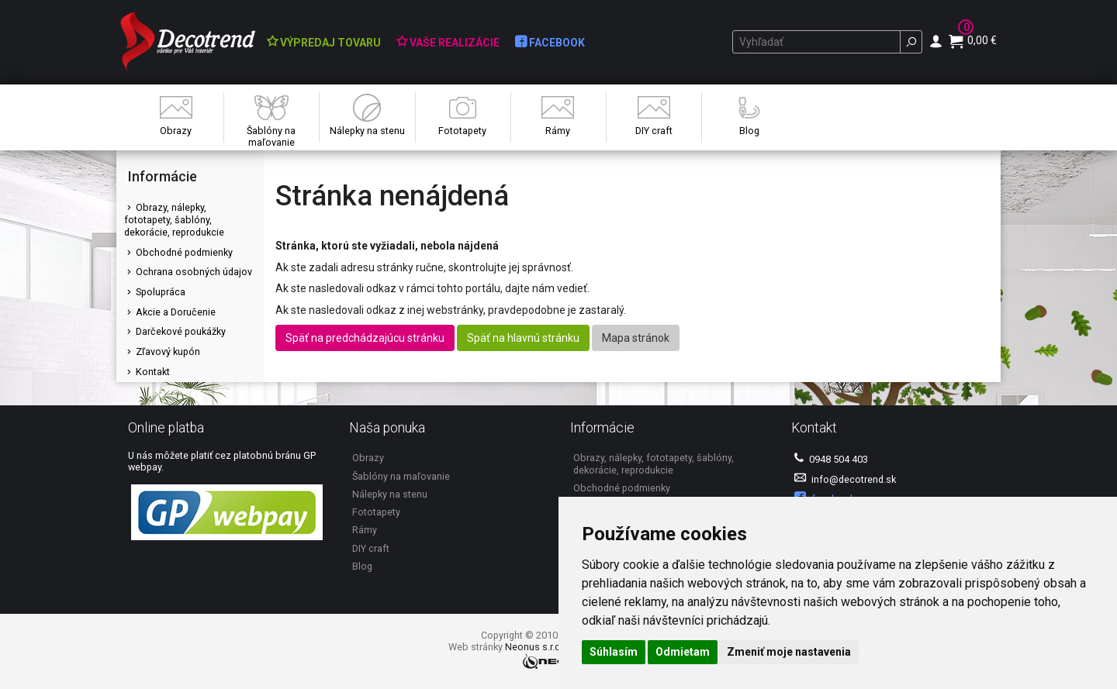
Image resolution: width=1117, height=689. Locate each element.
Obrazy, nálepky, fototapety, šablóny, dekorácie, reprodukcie (174, 219)
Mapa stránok (635, 338)
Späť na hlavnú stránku (523, 338)
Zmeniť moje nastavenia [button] (789, 652)
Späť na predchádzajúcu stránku (364, 338)
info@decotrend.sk (845, 478)
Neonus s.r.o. (534, 647)
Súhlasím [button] (614, 652)
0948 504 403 (831, 458)
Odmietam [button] (682, 652)
